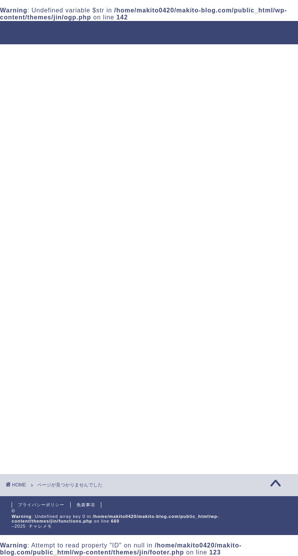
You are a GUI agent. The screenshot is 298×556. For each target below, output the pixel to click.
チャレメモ (149, 32)
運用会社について (80, 53)
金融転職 (181, 53)
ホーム (26, 53)
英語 (23, 71)
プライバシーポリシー (41, 504)
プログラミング (234, 53)
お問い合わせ (68, 71)
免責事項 (85, 504)
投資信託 (137, 53)
